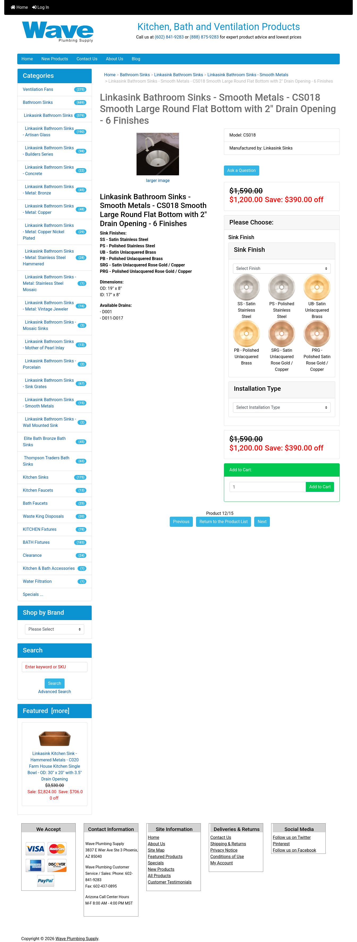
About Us (114, 58)
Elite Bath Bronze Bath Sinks (54, 441)
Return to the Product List (223, 521)
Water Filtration (54, 581)
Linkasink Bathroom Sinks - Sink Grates (54, 383)
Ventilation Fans (54, 89)
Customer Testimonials (170, 882)
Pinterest (281, 843)
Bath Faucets (54, 503)
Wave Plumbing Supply (77, 938)
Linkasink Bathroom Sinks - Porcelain (54, 364)
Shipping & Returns (228, 843)
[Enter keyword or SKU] (54, 667)
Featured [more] (46, 711)
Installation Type (257, 388)
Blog (136, 58)
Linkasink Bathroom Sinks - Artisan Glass (54, 131)
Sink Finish (249, 249)
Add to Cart (320, 486)
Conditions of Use (227, 856)
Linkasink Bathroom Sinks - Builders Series (54, 151)
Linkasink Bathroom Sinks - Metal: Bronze (54, 190)
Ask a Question (241, 170)
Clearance (54, 555)
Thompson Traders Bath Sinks (54, 461)
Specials (156, 862)
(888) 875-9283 (204, 37)
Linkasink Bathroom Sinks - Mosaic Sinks (54, 325)
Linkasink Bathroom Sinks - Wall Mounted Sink (54, 422)
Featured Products (165, 856)
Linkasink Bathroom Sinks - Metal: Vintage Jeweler (54, 306)
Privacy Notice (223, 850)
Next (262, 521)
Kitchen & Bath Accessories (54, 568)
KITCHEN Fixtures (54, 529)
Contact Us (86, 58)
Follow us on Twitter (292, 837)
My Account (221, 862)
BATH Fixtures (54, 542)
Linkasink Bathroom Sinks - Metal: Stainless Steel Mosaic (54, 283)
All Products (159, 875)
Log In (40, 7)
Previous (181, 521)
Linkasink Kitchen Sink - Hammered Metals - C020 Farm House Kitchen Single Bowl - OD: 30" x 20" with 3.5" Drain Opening (54, 754)
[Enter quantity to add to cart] (268, 487)
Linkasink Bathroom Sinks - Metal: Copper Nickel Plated (54, 232)
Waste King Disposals (54, 516)
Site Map (156, 850)
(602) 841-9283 (169, 37)
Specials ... (33, 594)
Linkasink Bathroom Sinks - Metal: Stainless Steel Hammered (54, 257)
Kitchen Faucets (54, 490)
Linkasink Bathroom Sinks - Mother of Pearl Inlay (54, 344)
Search (54, 683)
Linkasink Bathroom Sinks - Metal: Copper (54, 209)
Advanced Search (54, 691)
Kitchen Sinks (54, 477)
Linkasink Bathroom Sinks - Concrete (54, 170)
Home (19, 7)
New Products (54, 58)
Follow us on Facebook (294, 850)
